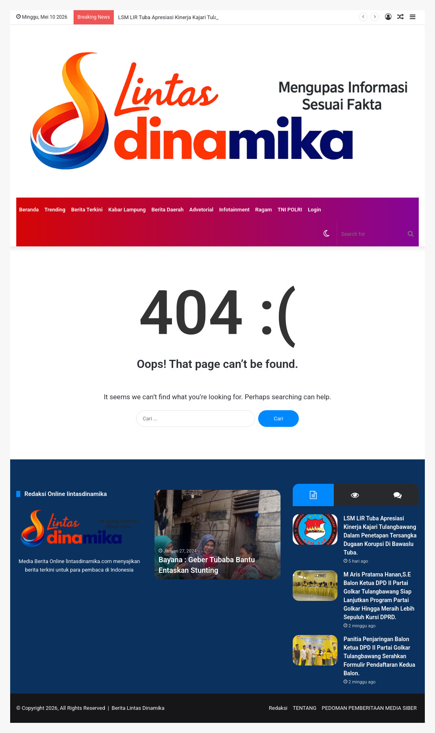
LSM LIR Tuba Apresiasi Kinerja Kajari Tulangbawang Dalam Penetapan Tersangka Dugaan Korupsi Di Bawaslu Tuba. (380, 535)
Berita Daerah (167, 210)
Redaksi (278, 708)
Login (314, 210)
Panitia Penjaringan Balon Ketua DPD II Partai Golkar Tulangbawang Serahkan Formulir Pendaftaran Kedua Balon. (379, 656)
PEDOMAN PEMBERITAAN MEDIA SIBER (369, 708)
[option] (217, 534)
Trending (54, 210)
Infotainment (234, 210)
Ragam (263, 210)
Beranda (29, 210)
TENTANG (304, 708)
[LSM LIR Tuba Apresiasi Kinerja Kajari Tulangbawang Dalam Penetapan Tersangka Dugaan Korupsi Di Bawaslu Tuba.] (315, 529)
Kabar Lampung (127, 210)
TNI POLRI (290, 210)
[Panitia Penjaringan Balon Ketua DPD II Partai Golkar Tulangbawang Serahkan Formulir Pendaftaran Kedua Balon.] (315, 650)
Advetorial (201, 210)
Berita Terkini (87, 210)
